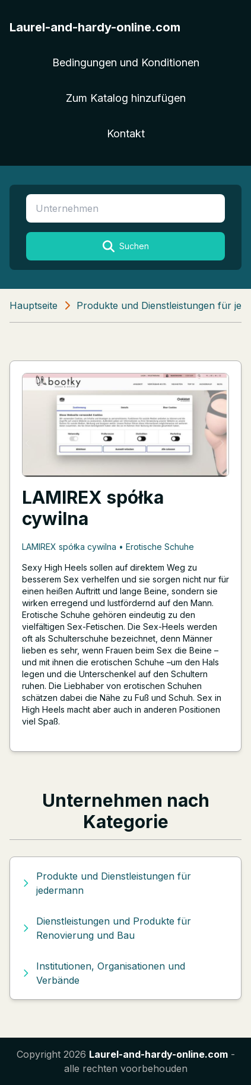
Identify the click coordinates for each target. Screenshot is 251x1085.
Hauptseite (33, 305)
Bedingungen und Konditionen (125, 62)
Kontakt (126, 133)
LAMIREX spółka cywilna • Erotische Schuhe (108, 547)
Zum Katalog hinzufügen (126, 98)
